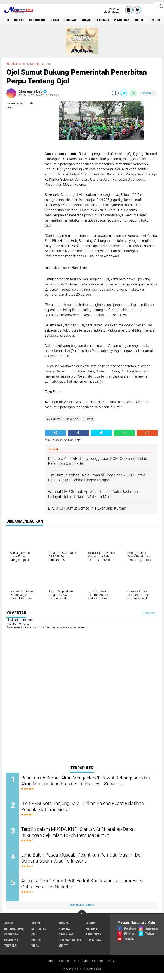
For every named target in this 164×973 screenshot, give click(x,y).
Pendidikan (122, 20)
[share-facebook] (115, 93)
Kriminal (70, 20)
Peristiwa (11, 940)
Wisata (63, 945)
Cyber (85, 961)
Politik (36, 940)
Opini (34, 934)
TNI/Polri (10, 945)
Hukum (54, 20)
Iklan (76, 961)
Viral (35, 945)
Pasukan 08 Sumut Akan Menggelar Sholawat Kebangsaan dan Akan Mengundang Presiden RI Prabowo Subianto (85, 781)
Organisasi (37, 20)
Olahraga (102, 20)
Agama (86, 20)
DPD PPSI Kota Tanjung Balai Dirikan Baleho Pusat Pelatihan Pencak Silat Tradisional (82, 806)
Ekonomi (64, 923)
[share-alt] (55, 433)
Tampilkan (149, 613)
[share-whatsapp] (133, 93)
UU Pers (97, 961)
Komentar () (148, 92)
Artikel (140, 20)
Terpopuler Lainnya (82, 905)
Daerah (19, 20)
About (52, 961)
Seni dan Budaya (70, 940)
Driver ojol (33, 63)
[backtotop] (82, 914)
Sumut (46, 63)
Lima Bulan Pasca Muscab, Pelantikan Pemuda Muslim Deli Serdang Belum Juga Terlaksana (82, 858)
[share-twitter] (124, 93)
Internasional (14, 929)
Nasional (92, 929)
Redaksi (110, 961)
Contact (64, 961)
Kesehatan (38, 929)
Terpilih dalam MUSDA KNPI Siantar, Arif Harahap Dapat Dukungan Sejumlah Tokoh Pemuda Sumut (78, 832)
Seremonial (94, 940)
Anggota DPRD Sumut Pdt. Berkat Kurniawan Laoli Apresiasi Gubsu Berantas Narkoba (82, 884)
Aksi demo (18, 63)
